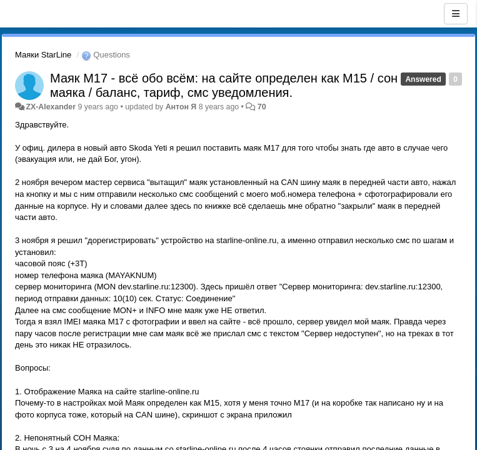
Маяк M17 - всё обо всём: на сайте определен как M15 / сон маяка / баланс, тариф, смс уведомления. (224, 85)
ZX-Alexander (51, 106)
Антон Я (181, 106)
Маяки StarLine (43, 54)
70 (262, 106)
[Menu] (456, 13)
